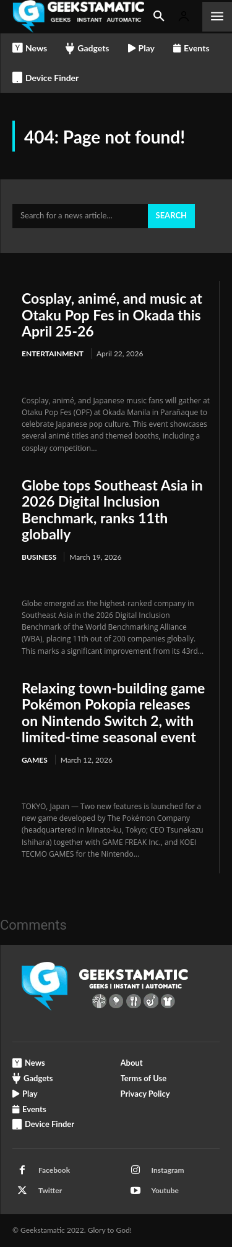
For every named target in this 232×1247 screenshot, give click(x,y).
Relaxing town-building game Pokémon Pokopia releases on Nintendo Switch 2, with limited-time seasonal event (113, 712)
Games (35, 760)
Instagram (168, 1170)
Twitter (50, 1190)
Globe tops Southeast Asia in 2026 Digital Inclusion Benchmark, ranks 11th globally (112, 509)
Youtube (165, 1190)
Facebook (54, 1170)
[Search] (171, 216)
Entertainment (53, 353)
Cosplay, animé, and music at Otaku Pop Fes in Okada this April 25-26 (112, 314)
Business (39, 557)
